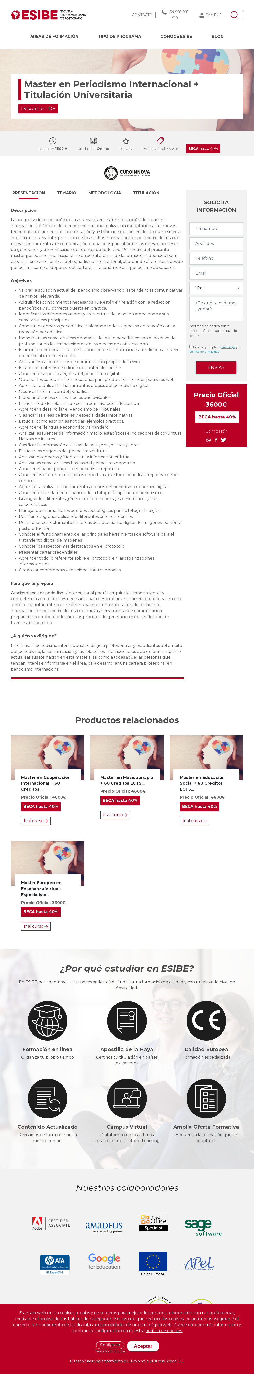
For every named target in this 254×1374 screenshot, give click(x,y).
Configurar (110, 1345)
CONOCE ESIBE (176, 36)
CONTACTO (142, 15)
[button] (33, 195)
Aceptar (143, 1346)
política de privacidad (204, 351)
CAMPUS (213, 15)
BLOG (218, 36)
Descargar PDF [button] (38, 108)
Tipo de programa (119, 36)
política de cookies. (164, 1330)
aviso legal (228, 347)
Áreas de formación (54, 36)
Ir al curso (36, 820)
